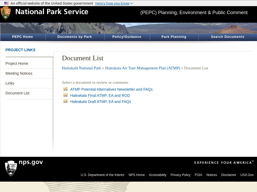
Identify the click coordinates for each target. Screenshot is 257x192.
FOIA (198, 175)
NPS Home (137, 175)
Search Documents (227, 37)
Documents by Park (74, 37)
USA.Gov (247, 175)
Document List (17, 93)
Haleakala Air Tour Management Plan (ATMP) (142, 68)
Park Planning (174, 37)
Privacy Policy (181, 175)
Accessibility (157, 175)
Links (10, 83)
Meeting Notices (19, 73)
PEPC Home (22, 37)
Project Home (17, 63)
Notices (211, 175)
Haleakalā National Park (81, 68)
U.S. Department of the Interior (102, 175)
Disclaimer (228, 175)
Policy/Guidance (126, 37)
